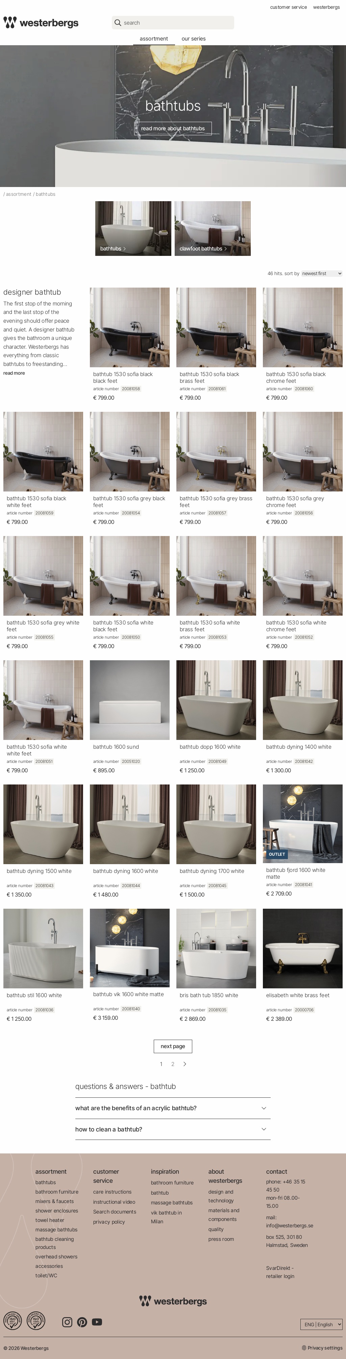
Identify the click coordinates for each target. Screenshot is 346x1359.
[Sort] (322, 273)
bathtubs (45, 1182)
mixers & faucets (54, 1201)
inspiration (165, 1171)
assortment (154, 38)
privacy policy (109, 1222)
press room (221, 1239)
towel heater (49, 1220)
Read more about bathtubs (173, 128)
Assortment (18, 194)
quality (216, 1229)
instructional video (114, 1202)
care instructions (112, 1192)
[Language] (321, 1324)
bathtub (160, 1193)
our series (194, 38)
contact (276, 1171)
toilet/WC (46, 1275)
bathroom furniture (56, 1192)
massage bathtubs (56, 1229)
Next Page (173, 1046)
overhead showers (56, 1256)
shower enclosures (56, 1210)
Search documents (114, 1211)
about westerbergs (225, 1176)
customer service (288, 7)
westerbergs (326, 7)
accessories (49, 1266)
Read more (14, 373)
